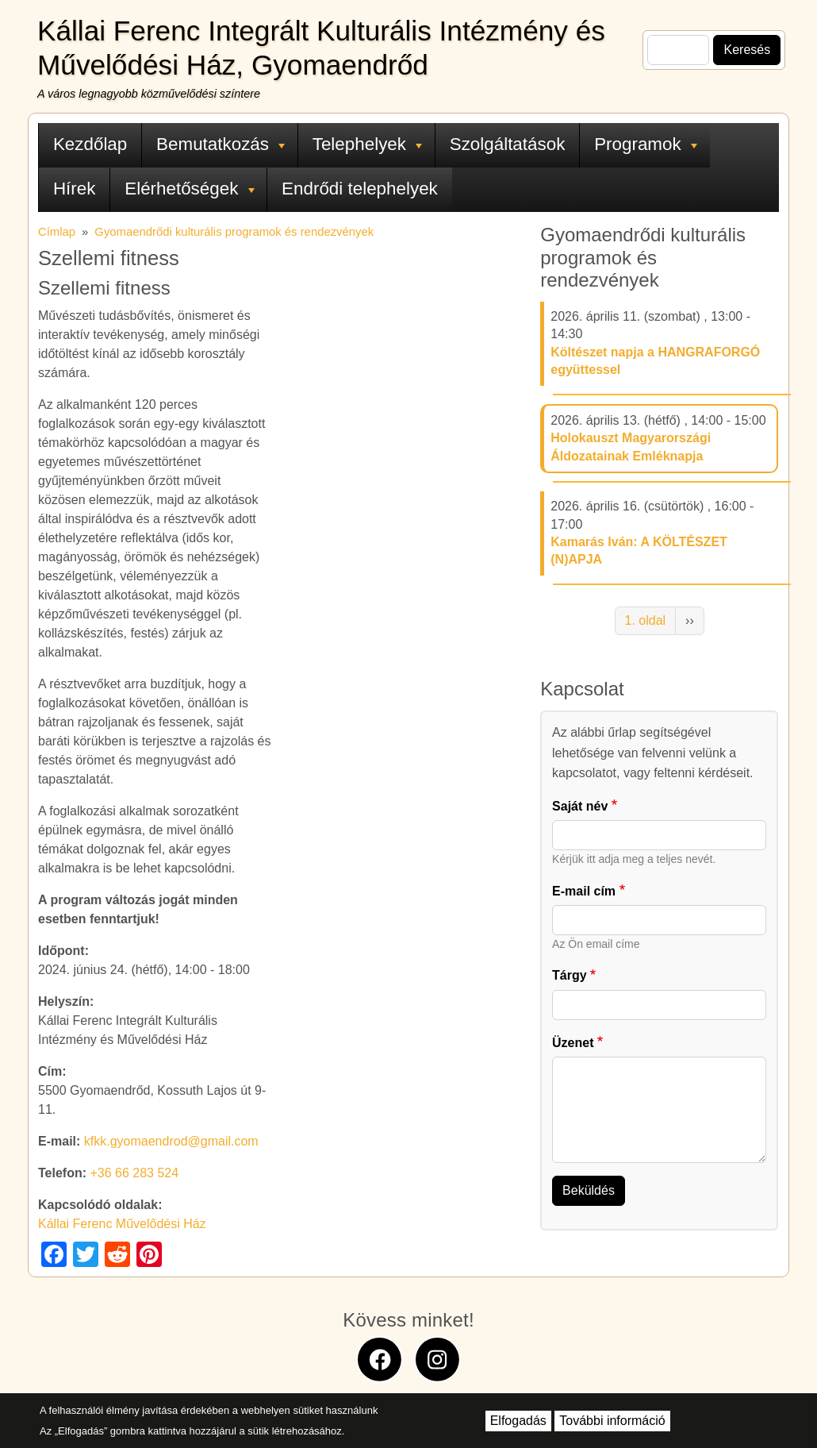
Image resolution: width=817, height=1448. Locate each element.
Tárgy (569, 975)
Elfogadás (518, 1420)
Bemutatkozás (220, 144)
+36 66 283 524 (134, 1173)
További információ (612, 1420)
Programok (645, 144)
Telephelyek (367, 144)
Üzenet (572, 1042)
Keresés (746, 49)
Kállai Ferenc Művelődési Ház (122, 1223)
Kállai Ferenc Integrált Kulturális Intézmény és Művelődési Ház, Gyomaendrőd (321, 47)
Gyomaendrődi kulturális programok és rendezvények (234, 231)
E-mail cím (584, 891)
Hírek (74, 188)
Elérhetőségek (189, 188)
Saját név (580, 806)
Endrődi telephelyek (360, 188)
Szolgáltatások (508, 144)
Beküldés (588, 1190)
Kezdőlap (90, 144)
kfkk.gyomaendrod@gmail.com (171, 1141)
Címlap (56, 231)
